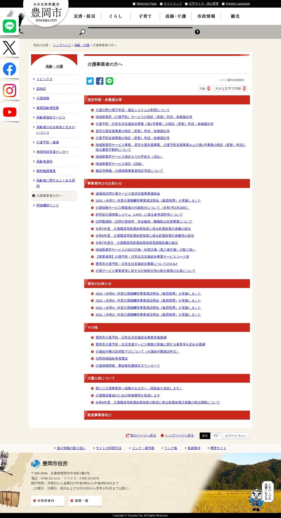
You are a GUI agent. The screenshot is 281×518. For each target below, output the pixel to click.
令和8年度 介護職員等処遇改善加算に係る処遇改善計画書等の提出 (145, 235)
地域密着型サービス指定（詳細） (120, 164)
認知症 (41, 89)
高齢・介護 (81, 45)
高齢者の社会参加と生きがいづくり (55, 129)
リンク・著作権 (143, 448)
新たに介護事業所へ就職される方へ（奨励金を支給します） (139, 388)
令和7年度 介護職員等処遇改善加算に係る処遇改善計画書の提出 (143, 228)
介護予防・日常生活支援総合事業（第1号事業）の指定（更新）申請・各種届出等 (155, 124)
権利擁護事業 (46, 171)
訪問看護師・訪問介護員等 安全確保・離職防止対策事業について (144, 221)
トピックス (44, 79)
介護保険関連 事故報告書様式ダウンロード (128, 365)
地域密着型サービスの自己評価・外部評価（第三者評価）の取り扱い (146, 249)
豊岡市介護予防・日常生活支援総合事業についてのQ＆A (137, 264)
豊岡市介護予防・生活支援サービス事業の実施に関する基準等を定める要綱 (150, 344)
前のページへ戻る (143, 435)
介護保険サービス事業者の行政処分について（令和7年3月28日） (143, 207)
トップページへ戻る (179, 435)
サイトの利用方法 (109, 448)
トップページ (62, 45)
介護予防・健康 (47, 142)
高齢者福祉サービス (50, 117)
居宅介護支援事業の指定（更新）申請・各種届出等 (133, 131)
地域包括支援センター (52, 152)
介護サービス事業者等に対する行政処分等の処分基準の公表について (146, 271)
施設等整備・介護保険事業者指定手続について (129, 171)
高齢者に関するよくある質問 (55, 183)
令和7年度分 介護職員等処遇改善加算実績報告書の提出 (137, 243)
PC (216, 435)
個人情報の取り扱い (71, 448)
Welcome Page (147, 3)
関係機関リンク (47, 205)
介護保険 (42, 98)
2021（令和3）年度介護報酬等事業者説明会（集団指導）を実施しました (148, 314)
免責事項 (193, 448)
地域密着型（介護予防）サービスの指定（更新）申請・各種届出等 (144, 117)
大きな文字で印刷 (228, 88)
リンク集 (170, 448)
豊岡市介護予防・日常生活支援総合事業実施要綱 (131, 337)
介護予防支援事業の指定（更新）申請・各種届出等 (133, 138)
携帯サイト (218, 448)
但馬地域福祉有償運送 (112, 358)
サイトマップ (173, 3)
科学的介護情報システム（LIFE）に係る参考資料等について (139, 214)
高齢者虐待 (44, 161)
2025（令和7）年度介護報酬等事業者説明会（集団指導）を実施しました (148, 200)
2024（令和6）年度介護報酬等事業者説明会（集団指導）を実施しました (148, 293)
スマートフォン (235, 435)
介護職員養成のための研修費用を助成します (128, 395)
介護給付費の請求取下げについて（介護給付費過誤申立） (137, 351)
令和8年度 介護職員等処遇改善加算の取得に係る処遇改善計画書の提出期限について (158, 402)
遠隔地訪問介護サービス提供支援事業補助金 (128, 193)
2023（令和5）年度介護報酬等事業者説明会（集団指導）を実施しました (148, 300)
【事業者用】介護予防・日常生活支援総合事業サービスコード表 (142, 256)
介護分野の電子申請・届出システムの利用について (133, 110)
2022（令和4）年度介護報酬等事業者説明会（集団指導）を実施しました (148, 307)
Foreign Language (238, 3)
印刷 (202, 88)
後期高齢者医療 (47, 108)
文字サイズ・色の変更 (204, 3)
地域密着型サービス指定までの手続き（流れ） (129, 156)
